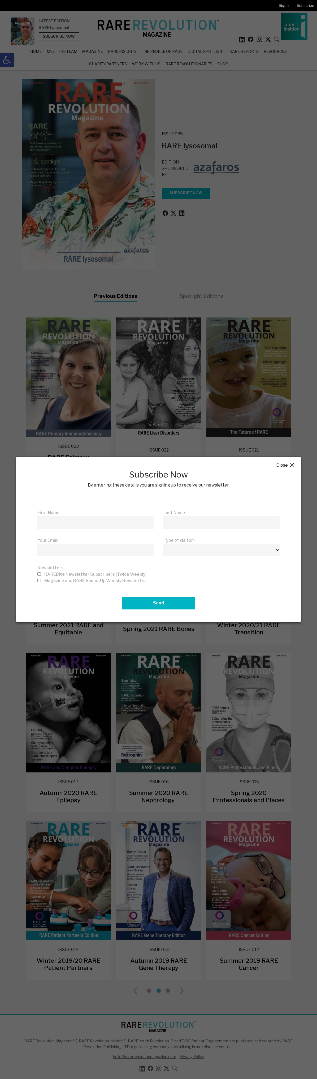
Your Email (47, 540)
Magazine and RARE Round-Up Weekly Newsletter (95, 580)
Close (285, 465)
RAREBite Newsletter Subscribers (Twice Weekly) (95, 574)
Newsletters (50, 567)
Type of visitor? (179, 540)
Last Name (174, 512)
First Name (48, 512)
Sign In (284, 5)
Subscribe (305, 5)
